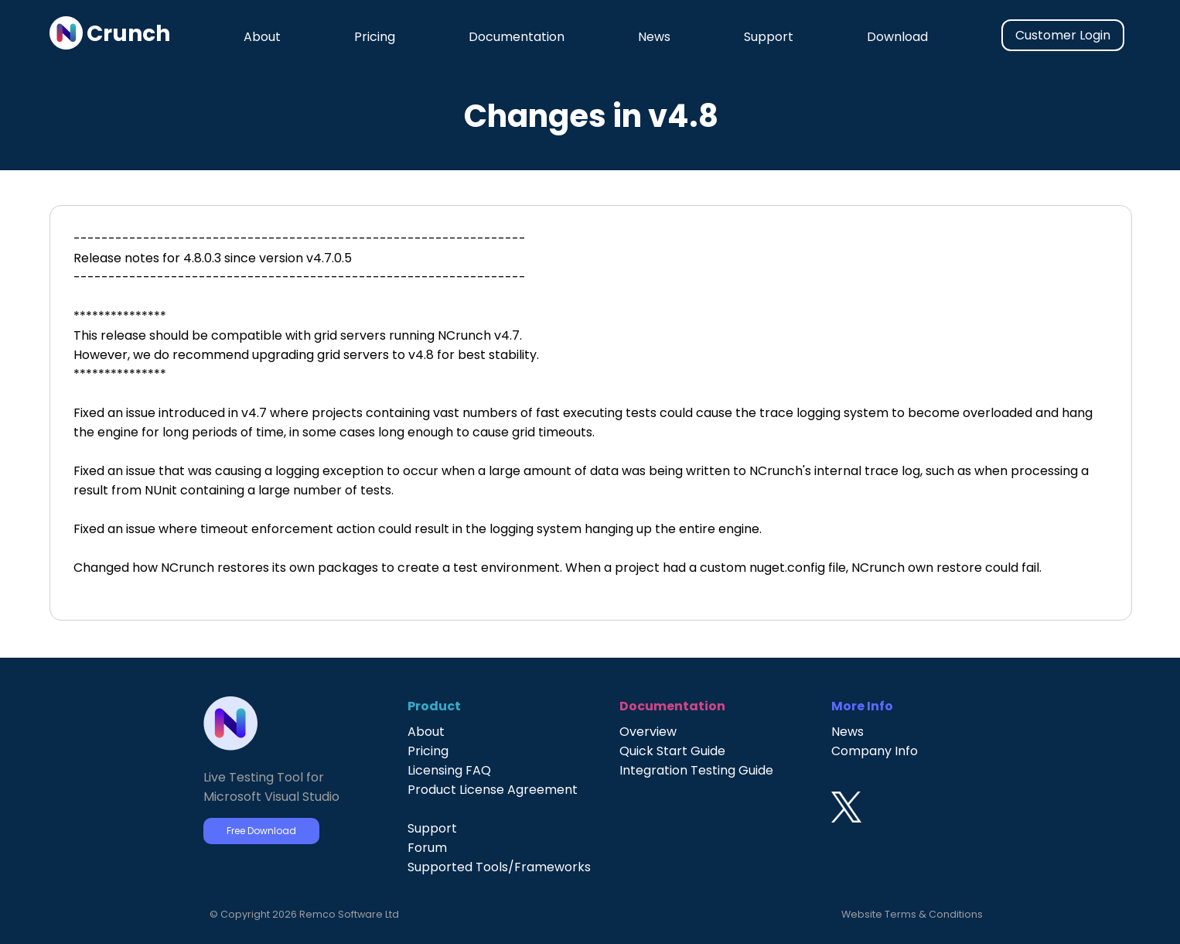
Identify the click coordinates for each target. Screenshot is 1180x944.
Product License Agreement (493, 790)
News (654, 37)
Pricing (374, 37)
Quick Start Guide (672, 751)
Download (897, 37)
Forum (427, 848)
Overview (648, 731)
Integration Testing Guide (696, 770)
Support (768, 37)
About (262, 37)
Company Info (874, 751)
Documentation (516, 37)
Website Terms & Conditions (912, 914)
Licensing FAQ (449, 770)
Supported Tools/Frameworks (499, 867)
